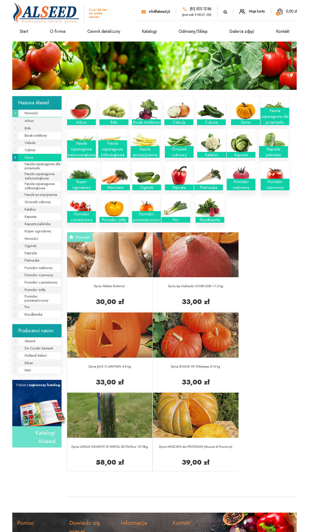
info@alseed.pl (155, 11)
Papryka (28, 239)
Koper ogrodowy (34, 219)
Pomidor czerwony (36, 259)
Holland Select (33, 331)
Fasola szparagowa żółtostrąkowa (36, 178)
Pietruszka (30, 246)
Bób (26, 126)
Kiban (27, 337)
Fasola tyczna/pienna (37, 186)
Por (25, 285)
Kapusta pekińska (34, 213)
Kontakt (282, 31)
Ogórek (28, 232)
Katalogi (149, 31)
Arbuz (27, 120)
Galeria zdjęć (241, 31)
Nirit (26, 344)
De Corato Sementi (36, 324)
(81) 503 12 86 (197, 9)
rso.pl (198, 525)
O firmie (58, 31)
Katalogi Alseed (45, 410)
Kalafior (28, 199)
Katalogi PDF (80, 491)
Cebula (28, 139)
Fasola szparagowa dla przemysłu (38, 160)
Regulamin (25, 459)
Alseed (28, 318)
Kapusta (28, 206)
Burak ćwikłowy (33, 133)
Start (24, 31)
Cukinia (28, 146)
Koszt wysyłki (131, 459)
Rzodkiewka (31, 292)
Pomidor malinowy (36, 252)
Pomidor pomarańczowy (39, 279)
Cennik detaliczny (103, 31)
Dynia (27, 152)
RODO (23, 474)
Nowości (29, 112)
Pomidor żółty (32, 272)
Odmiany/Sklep (193, 31)
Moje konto (252, 11)
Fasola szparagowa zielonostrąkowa (36, 169)
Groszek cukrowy (35, 193)
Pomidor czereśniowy (37, 265)
